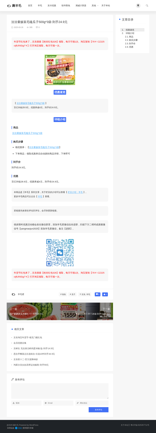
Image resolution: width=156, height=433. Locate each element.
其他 (94, 5)
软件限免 (66, 5)
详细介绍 (130, 33)
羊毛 (40, 5)
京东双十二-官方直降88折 (26, 359)
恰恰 (64, 294)
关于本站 (105, 5)
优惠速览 (130, 30)
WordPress (33, 425)
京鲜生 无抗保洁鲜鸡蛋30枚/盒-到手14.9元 (34, 348)
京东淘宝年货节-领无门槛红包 (28, 337)
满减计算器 (81, 5)
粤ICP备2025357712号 (138, 425)
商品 (131, 36)
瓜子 (73, 294)
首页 (30, 5)
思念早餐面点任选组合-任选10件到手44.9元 (34, 354)
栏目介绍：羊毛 (75, 192)
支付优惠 (52, 5)
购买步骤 (133, 40)
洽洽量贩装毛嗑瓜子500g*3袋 (31, 103)
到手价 (132, 43)
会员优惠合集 (20, 343)
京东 (83, 294)
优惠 (131, 47)
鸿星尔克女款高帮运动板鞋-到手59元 (31, 365)
